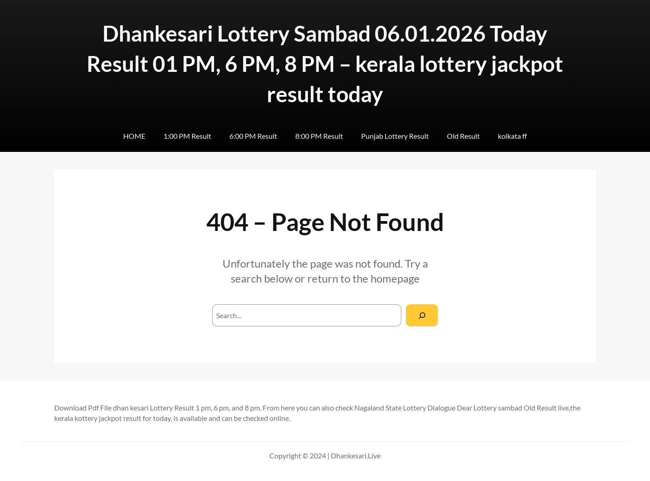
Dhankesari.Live (356, 455)
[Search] (422, 315)
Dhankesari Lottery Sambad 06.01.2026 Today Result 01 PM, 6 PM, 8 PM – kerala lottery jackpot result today (325, 63)
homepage (395, 278)
